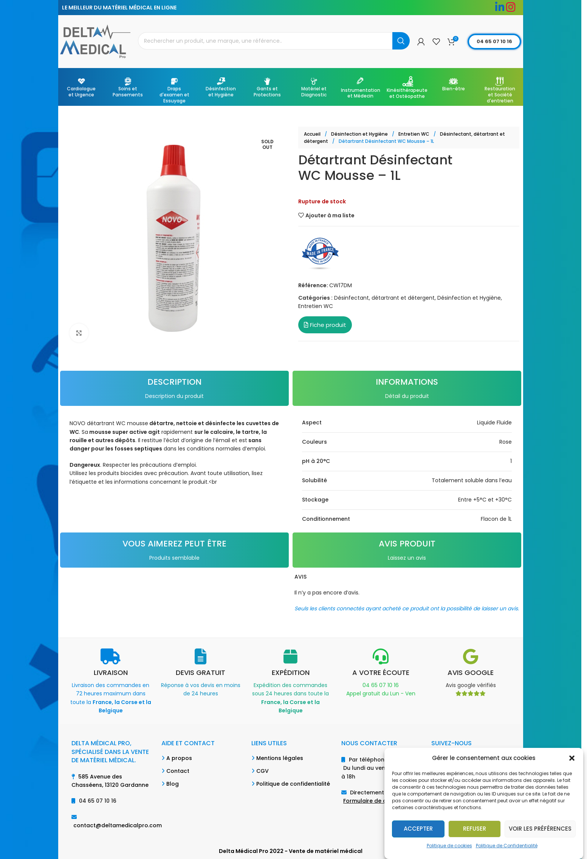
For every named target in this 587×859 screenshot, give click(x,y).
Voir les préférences (540, 829)
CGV (262, 771)
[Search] (274, 41)
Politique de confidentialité (293, 784)
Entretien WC (414, 134)
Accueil (313, 134)
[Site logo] (95, 41)
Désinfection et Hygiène (360, 134)
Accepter (418, 829)
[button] (572, 758)
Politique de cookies (449, 845)
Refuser (474, 829)
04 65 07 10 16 (494, 41)
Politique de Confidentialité (506, 845)
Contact (177, 771)
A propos (179, 758)
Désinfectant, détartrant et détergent (384, 298)
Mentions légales (279, 758)
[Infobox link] (111, 682)
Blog (172, 784)
